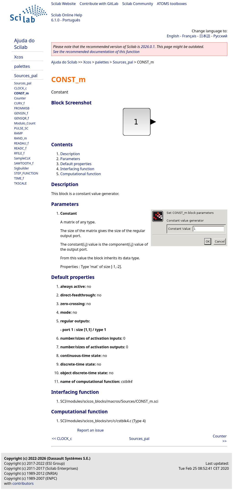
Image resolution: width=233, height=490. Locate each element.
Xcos (18, 57)
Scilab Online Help (66, 15)
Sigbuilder (21, 168)
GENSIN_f (21, 113)
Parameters (70, 158)
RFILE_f (19, 153)
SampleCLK (22, 158)
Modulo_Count (24, 123)
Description (70, 153)
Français (189, 35)
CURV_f (19, 103)
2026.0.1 (148, 46)
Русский (220, 35)
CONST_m (21, 93)
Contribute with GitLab (99, 3)
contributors (23, 483)
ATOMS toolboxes (172, 3)
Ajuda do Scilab (24, 43)
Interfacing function (77, 168)
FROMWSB (21, 108)
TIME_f (19, 178)
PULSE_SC (21, 128)
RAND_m (20, 138)
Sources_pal (25, 75)
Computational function (80, 173)
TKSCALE (20, 183)
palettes (22, 66)
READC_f (20, 148)
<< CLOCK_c (62, 438)
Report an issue (90, 430)
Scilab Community (137, 3)
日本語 (204, 35)
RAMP (18, 133)
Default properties (75, 163)
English (173, 35)
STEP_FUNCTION (26, 173)
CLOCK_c (20, 88)
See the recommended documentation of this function (96, 51)
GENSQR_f (21, 118)
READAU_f (21, 143)
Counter (20, 98)
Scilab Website (63, 3)
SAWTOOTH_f (23, 163)
